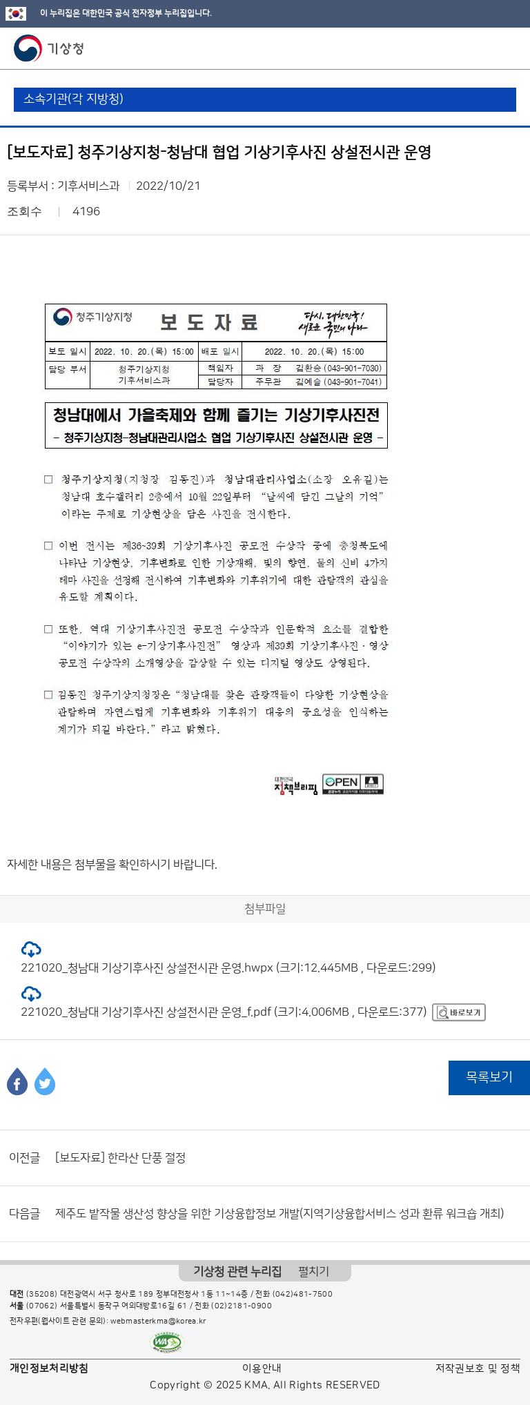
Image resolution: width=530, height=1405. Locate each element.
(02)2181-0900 (241, 1306)
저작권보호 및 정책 (478, 1369)
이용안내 (262, 1369)
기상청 (49, 48)
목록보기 (489, 1077)
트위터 (45, 1081)
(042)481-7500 (303, 1294)
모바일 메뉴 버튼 (507, 48)
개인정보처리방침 (49, 1369)
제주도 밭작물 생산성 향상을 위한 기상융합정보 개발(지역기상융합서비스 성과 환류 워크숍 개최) (279, 1214)
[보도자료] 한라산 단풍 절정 (120, 1158)
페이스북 (17, 1081)
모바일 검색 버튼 (485, 48)
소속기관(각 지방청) (73, 99)
